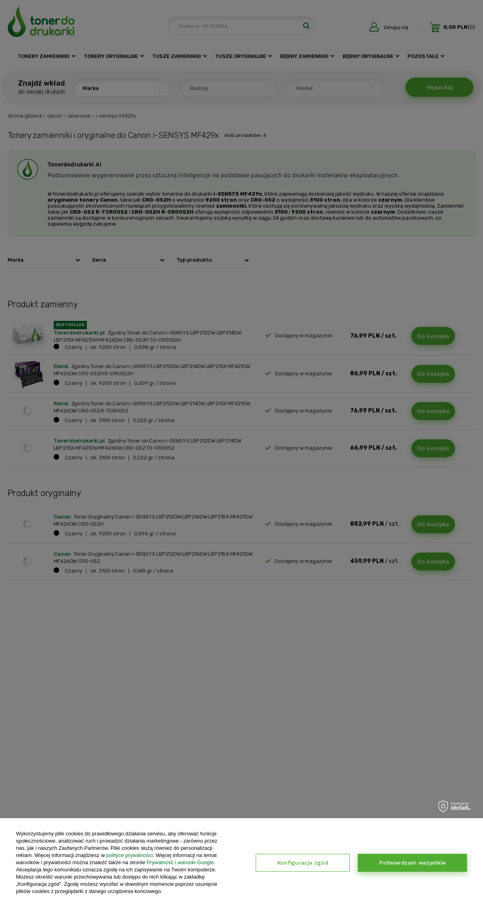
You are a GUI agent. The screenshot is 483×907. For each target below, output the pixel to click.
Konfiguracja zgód (302, 862)
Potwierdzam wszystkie (412, 862)
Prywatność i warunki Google (180, 862)
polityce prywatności (129, 855)
